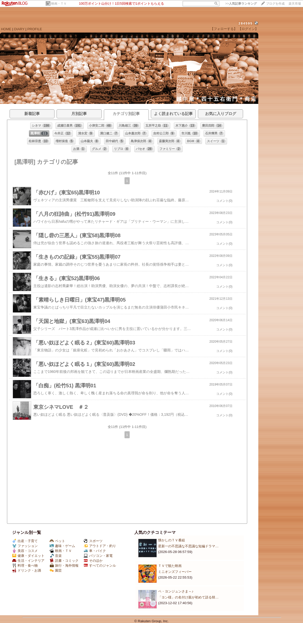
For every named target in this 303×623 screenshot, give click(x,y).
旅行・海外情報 (64, 565)
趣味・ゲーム (62, 546)
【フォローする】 (223, 29)
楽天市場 (295, 3)
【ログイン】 (248, 29)
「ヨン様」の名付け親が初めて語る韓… (188, 597)
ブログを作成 (275, 3)
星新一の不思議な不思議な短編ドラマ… (188, 546)
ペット (57, 541)
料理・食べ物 (25, 565)
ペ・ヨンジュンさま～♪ (175, 591)
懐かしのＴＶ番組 (171, 540)
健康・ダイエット (28, 556)
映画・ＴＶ (59, 3)
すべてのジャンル (100, 565)
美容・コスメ (25, 551)
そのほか (93, 561)
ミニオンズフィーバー (175, 572)
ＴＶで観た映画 (170, 566)
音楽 (56, 556)
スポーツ (93, 541)
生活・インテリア (28, 561)
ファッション (25, 546)
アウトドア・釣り (100, 546)
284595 (245, 23)
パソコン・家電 (98, 556)
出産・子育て (25, 541)
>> (241, 3)
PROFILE (34, 29)
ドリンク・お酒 (26, 570)
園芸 (56, 570)
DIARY (19, 29)
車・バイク (95, 551)
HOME (6, 29)
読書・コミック (64, 561)
